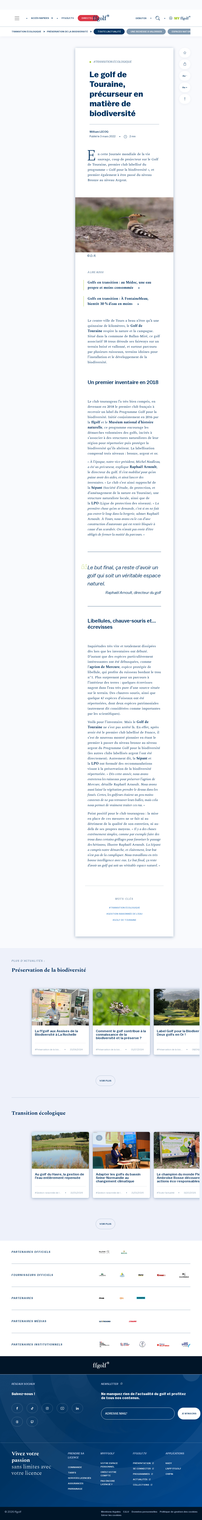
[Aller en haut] (184, 99)
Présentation (142, 1463)
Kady (169, 1463)
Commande (75, 1467)
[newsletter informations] (121, 1384)
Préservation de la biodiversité (67, 31)
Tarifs (72, 1472)
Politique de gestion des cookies (178, 1512)
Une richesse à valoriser (146, 31)
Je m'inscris (189, 1413)
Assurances (75, 1483)
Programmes (141, 1474)
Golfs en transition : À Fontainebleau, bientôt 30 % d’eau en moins (118, 301)
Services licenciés (79, 1478)
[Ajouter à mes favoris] (184, 53)
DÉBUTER (141, 18)
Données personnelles (144, 1512)
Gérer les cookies (111, 1515)
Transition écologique (26, 31)
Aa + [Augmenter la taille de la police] (184, 87)
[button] (17, 18)
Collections (141, 1485)
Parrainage (75, 1489)
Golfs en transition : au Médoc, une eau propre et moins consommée (119, 285)
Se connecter (142, 1468)
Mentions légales (111, 1512)
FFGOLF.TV (68, 18)
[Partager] (184, 64)
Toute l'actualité (109, 31)
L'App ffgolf (173, 1468)
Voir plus (105, 1081)
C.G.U (126, 1512)
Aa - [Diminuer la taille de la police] (185, 76)
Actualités (140, 1479)
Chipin (169, 1474)
